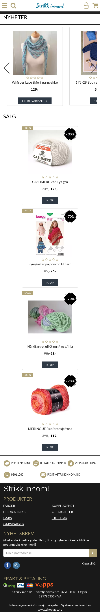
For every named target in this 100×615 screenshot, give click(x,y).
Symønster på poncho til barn (50, 264)
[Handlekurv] (95, 5)
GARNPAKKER (13, 524)
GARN (7, 518)
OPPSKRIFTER (62, 512)
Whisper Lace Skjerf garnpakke (35, 82)
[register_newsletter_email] (93, 553)
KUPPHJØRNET (63, 505)
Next (93, 68)
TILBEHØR (59, 518)
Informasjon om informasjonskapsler (34, 605)
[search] (13, 5)
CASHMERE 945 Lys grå (50, 182)
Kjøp (50, 200)
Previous (6, 68)
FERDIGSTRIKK (14, 512)
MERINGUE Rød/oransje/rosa (50, 429)
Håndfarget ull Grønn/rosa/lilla (50, 346)
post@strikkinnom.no (63, 474)
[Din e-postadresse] (46, 553)
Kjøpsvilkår (89, 563)
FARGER (9, 505)
